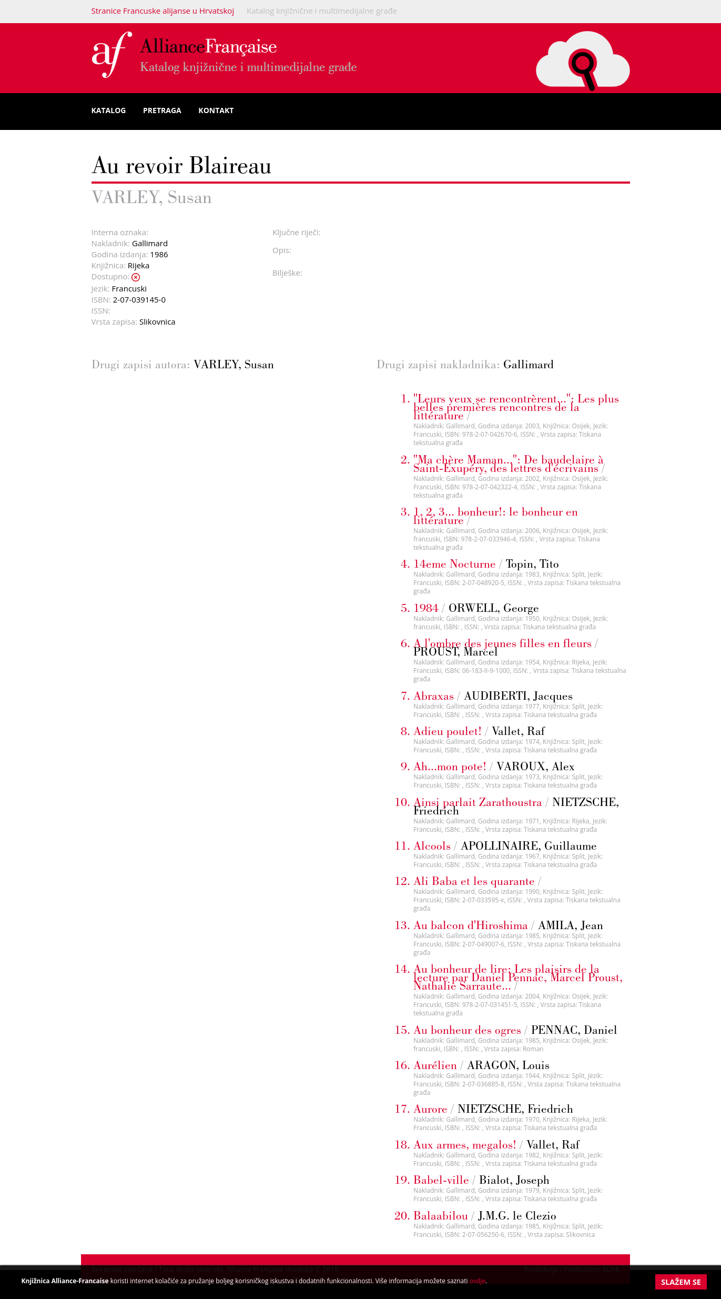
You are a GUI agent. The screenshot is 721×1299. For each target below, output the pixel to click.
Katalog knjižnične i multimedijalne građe (322, 10)
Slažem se (681, 1282)
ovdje (477, 1280)
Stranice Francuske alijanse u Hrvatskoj (163, 10)
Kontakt (215, 110)
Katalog (109, 110)
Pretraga (162, 110)
